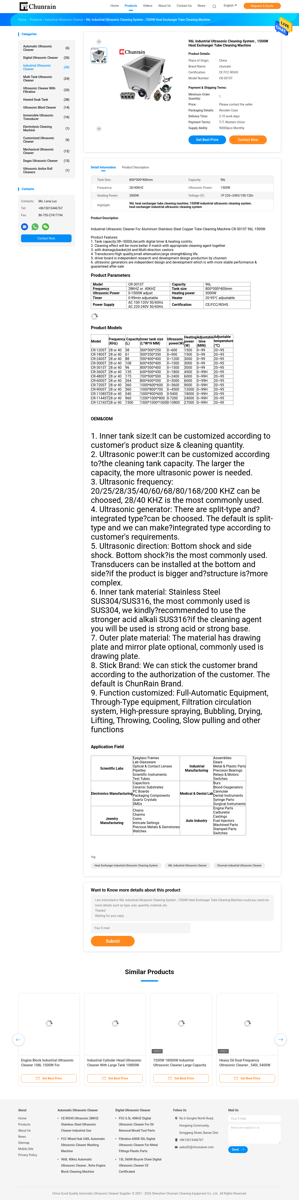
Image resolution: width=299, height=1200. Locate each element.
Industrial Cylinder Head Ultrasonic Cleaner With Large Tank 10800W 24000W (114, 1065)
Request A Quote (262, 6)
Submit (113, 941)
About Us (24, 1130)
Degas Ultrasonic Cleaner (46, 161)
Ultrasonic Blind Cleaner (46, 107)
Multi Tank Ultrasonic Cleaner (46, 78)
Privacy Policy (27, 1155)
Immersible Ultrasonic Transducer (46, 117)
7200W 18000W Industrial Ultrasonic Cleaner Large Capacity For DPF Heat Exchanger (179, 1065)
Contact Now (46, 238)
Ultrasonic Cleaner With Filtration (46, 90)
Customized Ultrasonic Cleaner (46, 139)
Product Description (135, 167)
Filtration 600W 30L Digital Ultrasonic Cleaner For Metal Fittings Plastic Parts (138, 1145)
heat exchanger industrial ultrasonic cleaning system (126, 865)
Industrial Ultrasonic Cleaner (46, 67)
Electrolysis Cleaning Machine (46, 128)
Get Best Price (207, 140)
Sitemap (23, 1143)
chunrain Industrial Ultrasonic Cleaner (239, 865)
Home (22, 1118)
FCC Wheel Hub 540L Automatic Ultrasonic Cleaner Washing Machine (83, 1145)
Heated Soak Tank (46, 99)
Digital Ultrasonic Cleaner (46, 57)
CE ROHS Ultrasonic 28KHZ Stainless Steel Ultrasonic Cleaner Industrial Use (79, 1124)
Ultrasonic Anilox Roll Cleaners (46, 170)
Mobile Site (25, 1149)
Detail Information (103, 167)
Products (24, 1124)
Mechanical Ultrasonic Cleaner (46, 151)
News (22, 1136)
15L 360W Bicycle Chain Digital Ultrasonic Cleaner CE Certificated (140, 1165)
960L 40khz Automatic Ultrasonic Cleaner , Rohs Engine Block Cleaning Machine (83, 1165)
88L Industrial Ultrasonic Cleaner (187, 865)
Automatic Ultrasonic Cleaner (46, 48)
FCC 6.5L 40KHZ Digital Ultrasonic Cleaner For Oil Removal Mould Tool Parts (137, 1124)
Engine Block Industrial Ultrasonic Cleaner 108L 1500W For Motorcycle (47, 1065)
